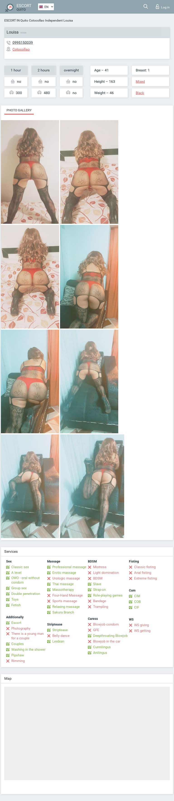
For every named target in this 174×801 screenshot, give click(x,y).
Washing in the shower (28, 650)
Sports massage (64, 601)
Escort (16, 623)
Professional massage (69, 567)
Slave (97, 584)
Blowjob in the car (106, 641)
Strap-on (99, 590)
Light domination (106, 573)
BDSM (97, 578)
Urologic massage (66, 578)
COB (137, 602)
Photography (20, 628)
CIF (136, 607)
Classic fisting (145, 567)
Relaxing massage (66, 607)
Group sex (19, 588)
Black (140, 93)
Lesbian (58, 641)
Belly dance (61, 636)
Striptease (60, 630)
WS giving (141, 625)
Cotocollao (36, 20)
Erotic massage (64, 573)
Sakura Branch (63, 612)
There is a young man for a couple (27, 636)
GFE (96, 630)
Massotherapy (63, 590)
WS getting (142, 631)
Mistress (99, 567)
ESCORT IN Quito (16, 20)
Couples (17, 644)
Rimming (18, 661)
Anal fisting (142, 573)
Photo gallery (19, 110)
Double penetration (25, 594)
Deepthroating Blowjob (110, 636)
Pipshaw (17, 655)
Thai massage (63, 584)
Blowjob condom (106, 624)
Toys (15, 599)
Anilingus (100, 653)
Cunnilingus (102, 647)
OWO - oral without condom (25, 580)
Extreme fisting (145, 578)
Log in (163, 6)
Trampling (100, 607)
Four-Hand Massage (67, 595)
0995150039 (22, 42)
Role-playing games (108, 595)
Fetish (16, 605)
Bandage (99, 601)
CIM (137, 596)
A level (16, 573)
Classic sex (20, 567)
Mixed (140, 82)
